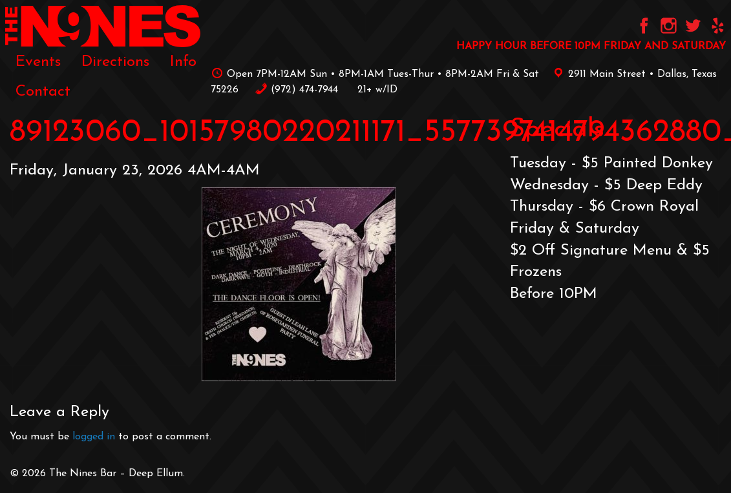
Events (38, 62)
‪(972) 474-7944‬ (296, 90)
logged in (93, 437)
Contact (43, 92)
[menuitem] (38, 62)
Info (183, 62)
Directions (115, 62)
